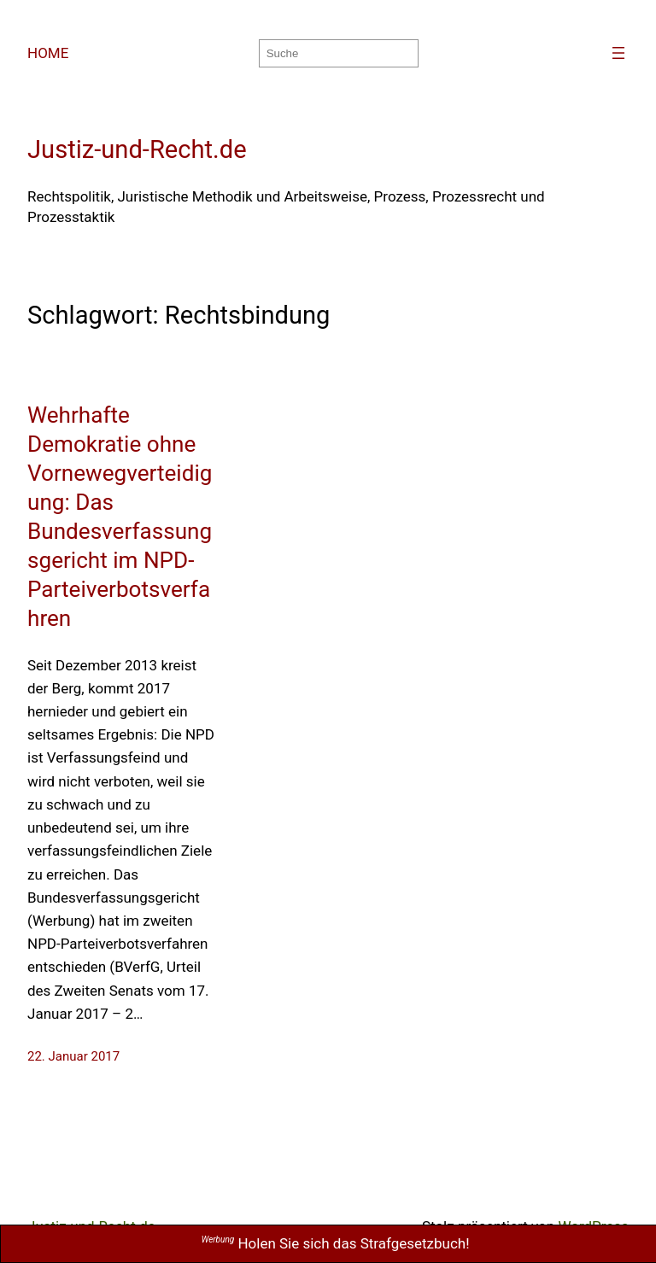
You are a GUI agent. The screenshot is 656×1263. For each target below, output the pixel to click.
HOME (47, 52)
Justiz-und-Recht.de (137, 149)
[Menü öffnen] (618, 53)
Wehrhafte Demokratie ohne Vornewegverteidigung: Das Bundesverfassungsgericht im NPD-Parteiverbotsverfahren (119, 516)
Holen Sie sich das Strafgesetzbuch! (336, 1243)
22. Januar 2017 (73, 1056)
